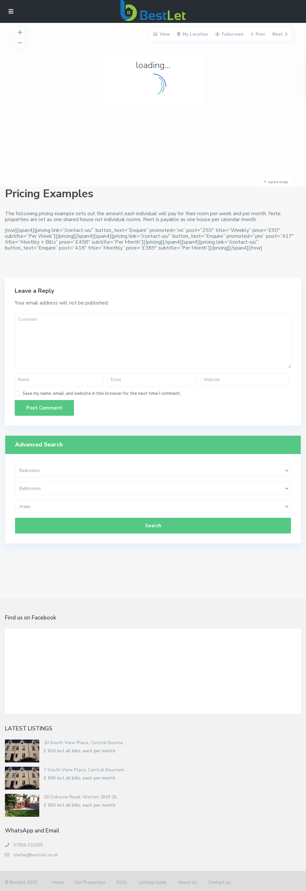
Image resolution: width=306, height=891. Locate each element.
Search (153, 525)
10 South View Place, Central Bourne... (85, 743)
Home (58, 882)
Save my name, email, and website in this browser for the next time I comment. (102, 393)
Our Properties (90, 882)
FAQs (122, 882)
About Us (187, 882)
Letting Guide (152, 882)
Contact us (219, 882)
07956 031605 (28, 845)
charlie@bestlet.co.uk (35, 855)
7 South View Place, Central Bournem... (85, 770)
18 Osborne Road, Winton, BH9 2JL (80, 797)
